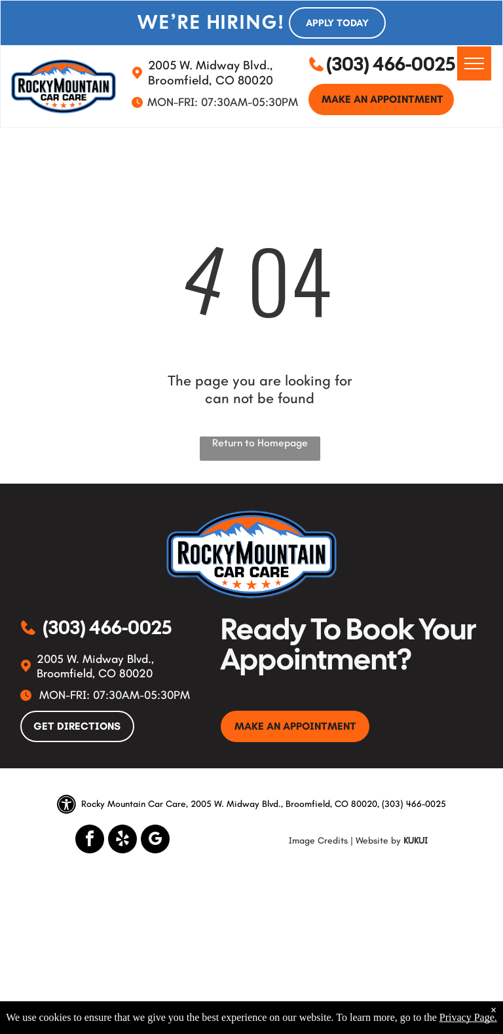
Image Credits (318, 840)
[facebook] (89, 841)
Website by (378, 840)
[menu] (474, 63)
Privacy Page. (468, 1017)
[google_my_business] (155, 841)
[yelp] (122, 841)
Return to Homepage (260, 443)
